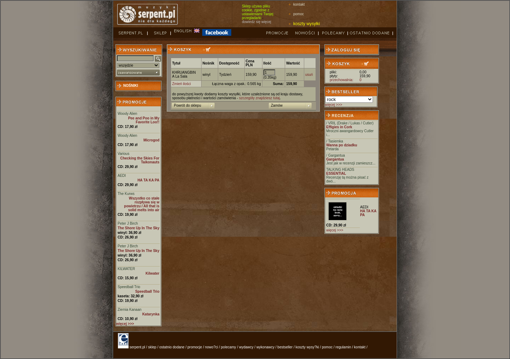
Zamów (277, 105)
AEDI (122, 176)
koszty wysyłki (306, 23)
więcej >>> (333, 105)
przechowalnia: (341, 80)
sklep (152, 347)
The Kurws (126, 194)
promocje (194, 347)
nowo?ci (211, 347)
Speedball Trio (129, 287)
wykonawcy (265, 347)
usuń (309, 75)
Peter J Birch (128, 223)
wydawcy (246, 347)
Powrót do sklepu (187, 105)
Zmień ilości (181, 84)
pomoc (298, 14)
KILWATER (126, 269)
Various (123, 154)
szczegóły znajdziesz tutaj (259, 98)
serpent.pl (137, 347)
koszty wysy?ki (307, 347)
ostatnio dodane (172, 347)
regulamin (343, 347)
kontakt (299, 4)
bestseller (285, 347)
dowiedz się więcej (256, 22)
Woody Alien (127, 114)
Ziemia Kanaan (129, 310)
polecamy (228, 347)
